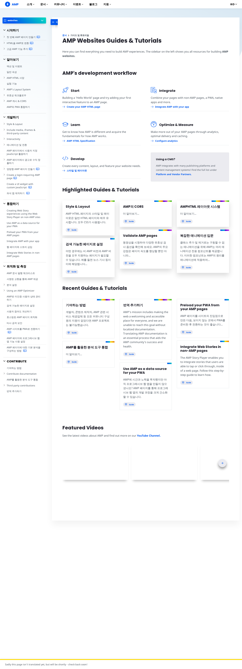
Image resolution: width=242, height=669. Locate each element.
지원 (107, 4)
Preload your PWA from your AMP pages (22, 233)
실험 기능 (12, 83)
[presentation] (222, 463)
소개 (30, 4)
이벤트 (78, 4)
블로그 (93, 4)
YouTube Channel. (148, 435)
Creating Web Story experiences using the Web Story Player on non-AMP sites (23, 214)
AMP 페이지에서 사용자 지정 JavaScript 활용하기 (22, 152)
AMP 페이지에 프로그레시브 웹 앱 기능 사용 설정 (23, 340)
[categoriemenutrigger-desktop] (60, 22)
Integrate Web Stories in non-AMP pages (23, 254)
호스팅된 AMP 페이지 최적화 (22, 317)
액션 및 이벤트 (14, 66)
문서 (44, 4)
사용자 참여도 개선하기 (19, 311)
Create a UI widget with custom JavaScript (24, 185)
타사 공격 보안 (14, 323)
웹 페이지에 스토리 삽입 (19, 247)
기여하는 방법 (14, 368)
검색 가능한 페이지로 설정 (20, 305)
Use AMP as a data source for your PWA (23, 224)
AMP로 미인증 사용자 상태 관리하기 (23, 298)
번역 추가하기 (14, 391)
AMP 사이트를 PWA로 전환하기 (23, 330)
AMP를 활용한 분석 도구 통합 (22, 379)
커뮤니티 (60, 4)
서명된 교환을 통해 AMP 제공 (22, 279)
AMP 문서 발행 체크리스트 (21, 273)
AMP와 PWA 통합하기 (18, 106)
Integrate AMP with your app (22, 241)
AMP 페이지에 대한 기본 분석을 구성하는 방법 (23, 349)
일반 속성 (12, 72)
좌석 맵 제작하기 (18, 193)
